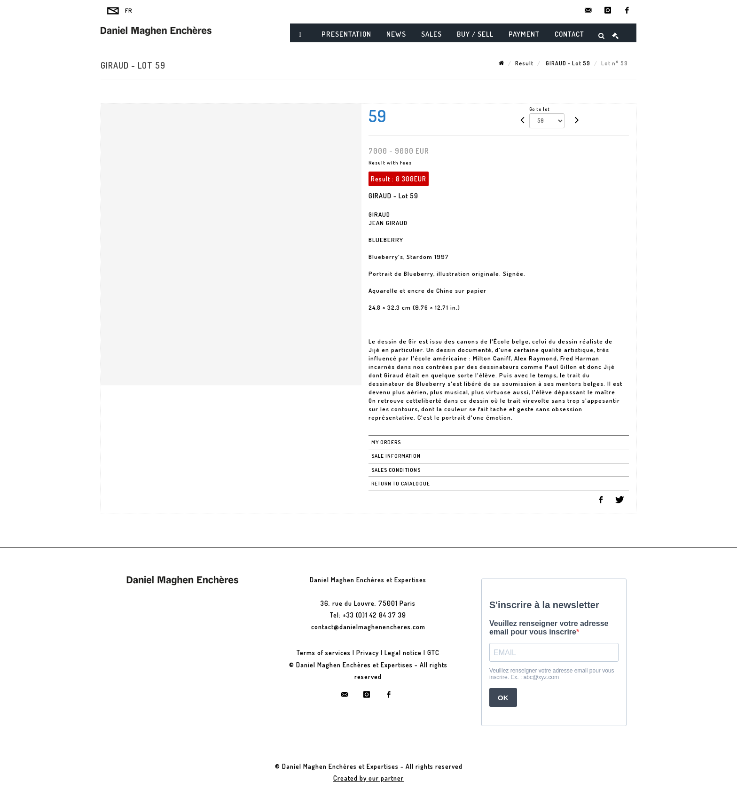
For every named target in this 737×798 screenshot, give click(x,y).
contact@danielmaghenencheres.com (368, 627)
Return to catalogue (400, 483)
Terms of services (324, 653)
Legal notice (403, 653)
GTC (433, 653)
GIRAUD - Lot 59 (567, 63)
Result (524, 63)
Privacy (367, 653)
